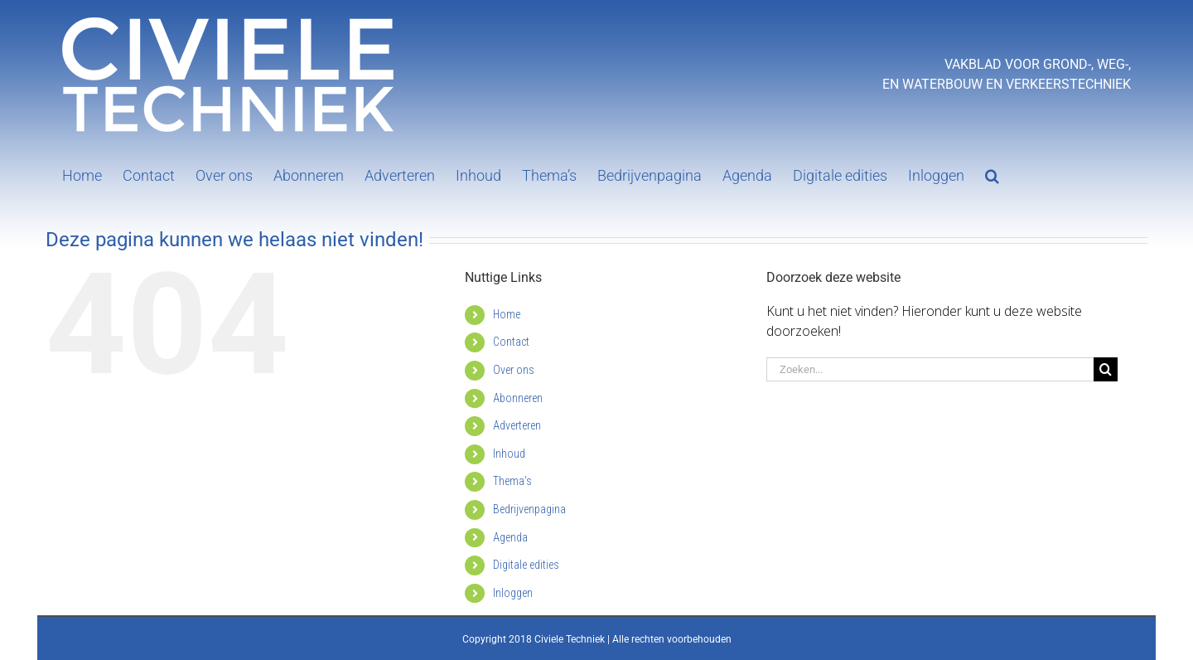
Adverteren (517, 425)
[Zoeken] (1106, 369)
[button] (992, 174)
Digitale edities (526, 564)
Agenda (510, 537)
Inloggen (513, 592)
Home (506, 314)
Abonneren (518, 398)
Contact (511, 341)
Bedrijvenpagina (529, 509)
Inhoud (509, 453)
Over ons (513, 369)
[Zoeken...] (929, 369)
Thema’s (512, 481)
